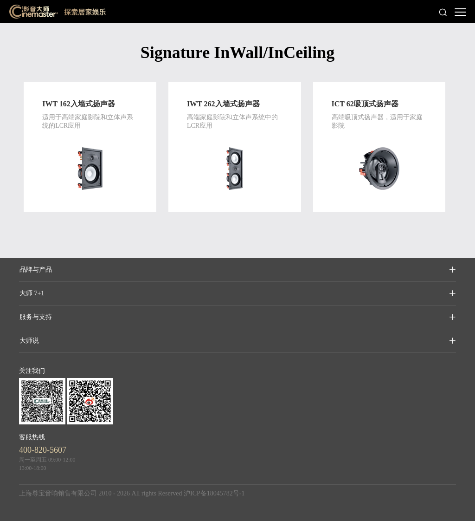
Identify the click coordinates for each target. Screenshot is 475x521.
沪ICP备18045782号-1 (214, 493)
